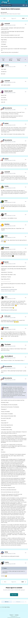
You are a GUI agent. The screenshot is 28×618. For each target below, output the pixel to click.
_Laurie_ (7, 65)
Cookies (16, 615)
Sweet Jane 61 (8, 91)
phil (5, 214)
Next (23, 18)
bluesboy (7, 224)
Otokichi (7, 247)
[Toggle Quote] (3, 384)
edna (6, 297)
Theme (11, 615)
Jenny (6, 552)
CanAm (6, 186)
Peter (6, 200)
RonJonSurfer (8, 108)
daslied (6, 123)
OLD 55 (6, 262)
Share (6, 602)
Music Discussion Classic (15, 13)
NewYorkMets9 (9, 356)
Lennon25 (4, 12)
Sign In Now (14, 594)
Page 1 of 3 (13, 18)
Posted (10, 25)
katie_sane (7, 316)
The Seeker (8, 344)
